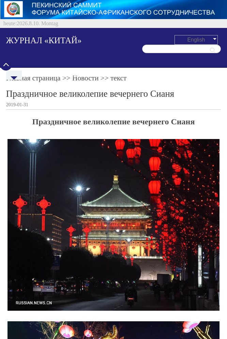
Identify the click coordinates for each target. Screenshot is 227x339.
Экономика (107, 75)
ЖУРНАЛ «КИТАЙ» (44, 40)
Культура (179, 75)
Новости (36, 75)
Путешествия (144, 75)
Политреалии (70, 75)
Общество (210, 75)
